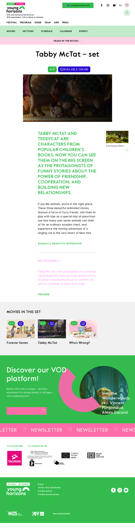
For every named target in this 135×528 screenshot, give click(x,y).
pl (120, 5)
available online (74, 69)
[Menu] (127, 5)
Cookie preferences (48, 494)
